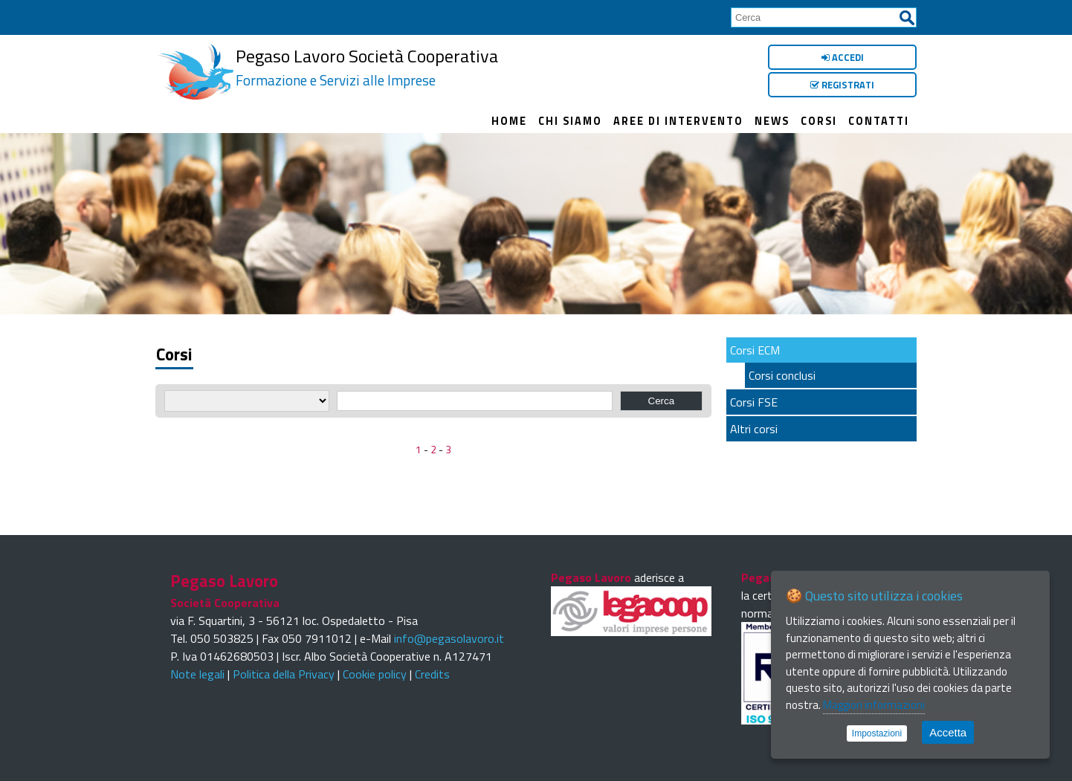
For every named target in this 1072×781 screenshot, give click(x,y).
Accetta (947, 732)
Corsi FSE (754, 402)
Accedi (842, 57)
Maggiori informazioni (874, 704)
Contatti (878, 121)
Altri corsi (754, 429)
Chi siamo (570, 121)
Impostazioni (877, 733)
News (772, 121)
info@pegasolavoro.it (449, 638)
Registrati (842, 84)
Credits (432, 674)
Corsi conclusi (782, 375)
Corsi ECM (755, 350)
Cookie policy (375, 674)
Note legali (197, 674)
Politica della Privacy (284, 674)
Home (509, 121)
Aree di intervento (678, 121)
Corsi (819, 121)
